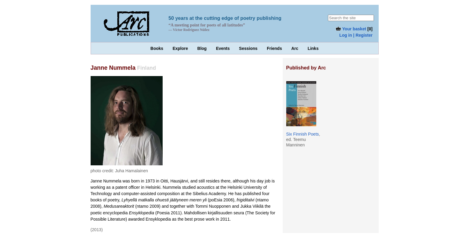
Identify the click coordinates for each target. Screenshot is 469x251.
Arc (294, 48)
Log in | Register (356, 35)
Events (223, 48)
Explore (180, 48)
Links (313, 48)
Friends (274, 48)
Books (156, 48)
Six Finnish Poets (302, 134)
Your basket (350, 28)
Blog (202, 48)
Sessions (248, 48)
